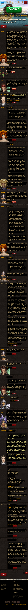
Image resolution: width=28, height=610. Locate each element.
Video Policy (3, 588)
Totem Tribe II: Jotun (14, 2)
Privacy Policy (3, 585)
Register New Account (17, 595)
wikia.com (11, 95)
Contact (2, 591)
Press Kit (2, 589)
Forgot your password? (18, 596)
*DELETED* (12, 430)
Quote (14, 63)
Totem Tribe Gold (16, 585)
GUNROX (15, 587)
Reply (3, 26)
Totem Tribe (15, 584)
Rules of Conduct (4, 587)
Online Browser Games (18, 589)
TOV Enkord (16, 604)
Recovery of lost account (18, 597)
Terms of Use (3, 584)
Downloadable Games (17, 588)
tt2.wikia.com (11, 486)
